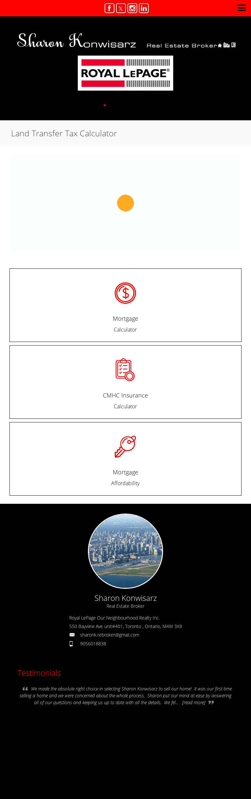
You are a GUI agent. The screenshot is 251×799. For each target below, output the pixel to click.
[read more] (193, 702)
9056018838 (93, 643)
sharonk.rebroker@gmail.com (109, 635)
